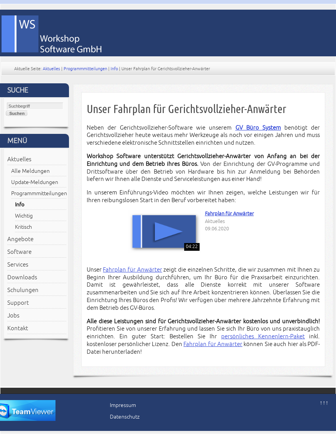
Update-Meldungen (34, 182)
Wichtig (24, 216)
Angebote (20, 239)
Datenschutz (124, 417)
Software (19, 252)
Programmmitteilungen (85, 68)
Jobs (13, 315)
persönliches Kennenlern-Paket (263, 336)
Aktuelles (51, 68)
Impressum (123, 405)
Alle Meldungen (30, 171)
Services (17, 265)
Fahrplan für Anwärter (229, 214)
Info (114, 68)
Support (18, 303)
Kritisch (23, 227)
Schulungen (23, 290)
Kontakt (17, 328)
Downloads (22, 277)
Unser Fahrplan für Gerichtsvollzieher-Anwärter (186, 109)
